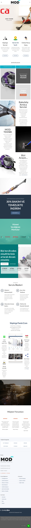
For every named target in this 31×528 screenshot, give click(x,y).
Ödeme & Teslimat (5, 482)
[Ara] (29, 2)
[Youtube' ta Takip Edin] (8, 510)
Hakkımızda (4, 499)
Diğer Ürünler (21, 482)
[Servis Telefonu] (28, 525)
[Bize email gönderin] (5, 510)
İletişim (3, 503)
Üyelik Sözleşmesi (5, 480)
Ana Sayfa (3, 496)
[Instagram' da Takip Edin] (2, 510)
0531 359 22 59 (24, 174)
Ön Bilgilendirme (5, 478)
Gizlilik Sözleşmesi (5, 486)
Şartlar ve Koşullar (5, 491)
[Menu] (1, 2)
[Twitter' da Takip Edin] (4, 510)
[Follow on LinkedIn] (7, 510)
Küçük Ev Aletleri (22, 480)
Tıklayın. (27, 368)
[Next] (29, 237)
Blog (2, 501)
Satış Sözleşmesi (5, 484)
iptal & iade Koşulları (5, 488)
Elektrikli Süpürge (22, 478)
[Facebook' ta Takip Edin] (0, 510)
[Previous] (2, 237)
